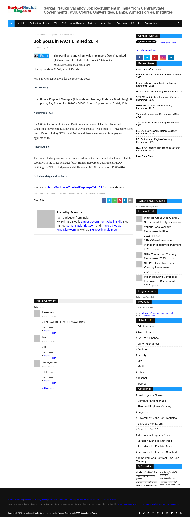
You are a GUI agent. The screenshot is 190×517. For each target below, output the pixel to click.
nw (44, 337)
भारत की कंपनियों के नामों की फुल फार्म (145, 477)
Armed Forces (146, 332)
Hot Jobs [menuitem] (21, 23)
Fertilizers (71, 193)
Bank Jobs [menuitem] (122, 23)
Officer (141, 372)
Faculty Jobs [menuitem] (151, 23)
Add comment (48, 388)
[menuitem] (11, 23)
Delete (51, 327)
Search (72, 500)
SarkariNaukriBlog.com (80, 225)
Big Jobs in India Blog (103, 229)
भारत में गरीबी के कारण (167, 478)
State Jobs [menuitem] (105, 23)
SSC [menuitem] (64, 23)
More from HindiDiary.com (146, 485)
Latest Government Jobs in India (101, 221)
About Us (18, 500)
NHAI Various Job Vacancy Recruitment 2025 (159, 91)
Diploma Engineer (148, 343)
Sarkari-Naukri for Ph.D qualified (157, 452)
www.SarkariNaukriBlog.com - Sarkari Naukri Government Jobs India (148, 504)
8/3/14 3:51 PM (49, 341)
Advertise (91, 500)
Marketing (44, 35)
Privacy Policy (40, 500)
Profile (98, 500)
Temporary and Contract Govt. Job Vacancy (157, 459)
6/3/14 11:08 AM (50, 316)
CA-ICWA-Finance (148, 338)
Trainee (142, 383)
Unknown (48, 312)
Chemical (53, 193)
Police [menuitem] (91, 23)
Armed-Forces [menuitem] (77, 23)
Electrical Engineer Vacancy (154, 406)
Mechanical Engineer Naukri (154, 435)
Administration (147, 326)
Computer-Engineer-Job (152, 400)
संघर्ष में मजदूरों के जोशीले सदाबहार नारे (168, 473)
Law (85, 193)
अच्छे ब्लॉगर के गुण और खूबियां (146, 482)
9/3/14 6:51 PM (49, 367)
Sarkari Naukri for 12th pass (155, 440)
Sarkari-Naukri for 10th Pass (155, 446)
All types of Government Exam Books (158, 313)
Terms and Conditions (57, 500)
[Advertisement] (20, 78)
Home (36, 35)
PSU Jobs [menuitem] (136, 23)
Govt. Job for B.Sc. (149, 429)
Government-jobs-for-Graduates (157, 418)
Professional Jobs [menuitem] (38, 23)
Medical (142, 366)
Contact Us (81, 500)
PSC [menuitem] (56, 23)
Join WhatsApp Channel (146, 50)
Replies (47, 330)
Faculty (142, 355)
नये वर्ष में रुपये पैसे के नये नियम (146, 472)
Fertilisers (62, 193)
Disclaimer (28, 500)
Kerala (79, 193)
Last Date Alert (148, 315)
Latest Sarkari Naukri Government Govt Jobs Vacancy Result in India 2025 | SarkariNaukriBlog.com (61, 513)
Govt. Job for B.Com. (150, 423)
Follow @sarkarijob (167, 42)
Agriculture (44, 193)
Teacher (142, 378)
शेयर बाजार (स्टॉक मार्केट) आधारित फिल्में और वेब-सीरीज (170, 483)
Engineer (143, 349)
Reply (45, 327)
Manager (91, 193)
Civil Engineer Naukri (150, 395)
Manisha (39, 48)
